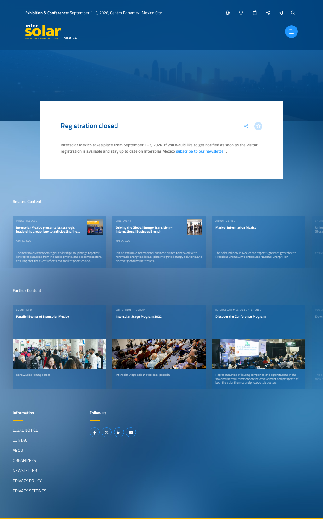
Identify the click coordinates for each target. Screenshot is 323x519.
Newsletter (25, 470)
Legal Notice (25, 430)
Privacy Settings (29, 490)
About (19, 450)
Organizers (24, 460)
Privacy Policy (27, 480)
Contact (21, 440)
